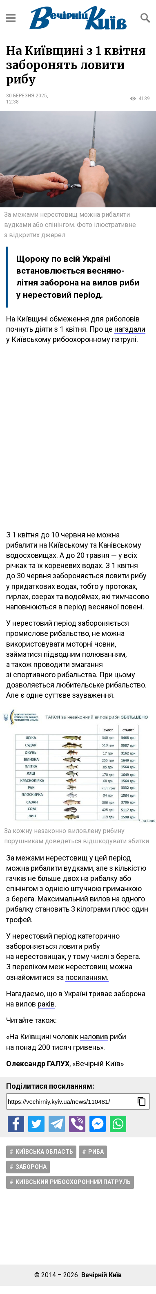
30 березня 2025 (26, 96)
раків (46, 1004)
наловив (94, 1036)
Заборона (31, 1167)
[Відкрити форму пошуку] (145, 18)
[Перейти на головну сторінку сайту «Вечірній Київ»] (78, 17)
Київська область (44, 1151)
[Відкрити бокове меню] (10, 18)
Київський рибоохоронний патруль (73, 1182)
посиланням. (87, 977)
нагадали (129, 329)
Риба (96, 1151)
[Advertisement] (78, 437)
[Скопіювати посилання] (142, 1101)
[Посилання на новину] (78, 1101)
